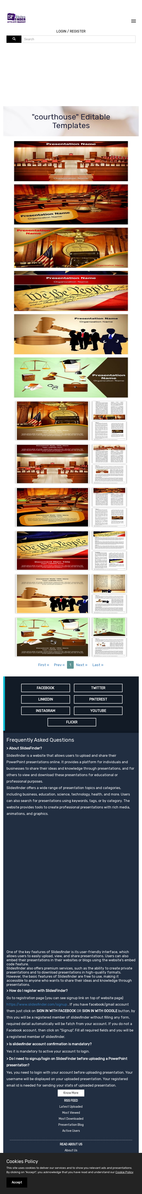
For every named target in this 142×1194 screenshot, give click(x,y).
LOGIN (61, 31)
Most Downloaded (71, 1119)
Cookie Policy (124, 1172)
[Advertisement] (74, 75)
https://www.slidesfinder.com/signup (36, 1004)
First (43, 665)
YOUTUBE (98, 711)
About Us (71, 1150)
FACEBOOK (45, 688)
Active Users (71, 1131)
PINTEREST (98, 699)
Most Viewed (71, 1113)
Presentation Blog (71, 1125)
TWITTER (98, 688)
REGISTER (78, 31)
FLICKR (71, 722)
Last (98, 665)
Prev (59, 665)
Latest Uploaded (71, 1107)
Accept (17, 1182)
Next (82, 665)
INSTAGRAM (45, 711)
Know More (71, 1093)
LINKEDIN (45, 699)
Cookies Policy (22, 1161)
